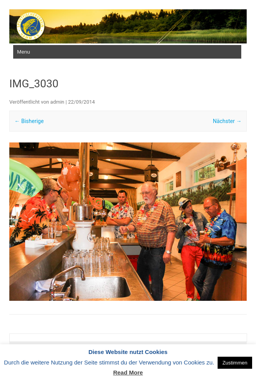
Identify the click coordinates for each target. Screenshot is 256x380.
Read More (128, 372)
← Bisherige (28, 121)
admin (57, 102)
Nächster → (227, 121)
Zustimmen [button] (234, 363)
